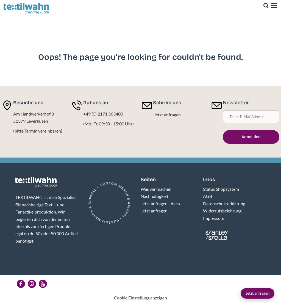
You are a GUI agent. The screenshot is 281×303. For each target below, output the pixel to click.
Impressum (213, 218)
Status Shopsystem (221, 189)
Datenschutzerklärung (224, 203)
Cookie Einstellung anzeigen (140, 297)
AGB (207, 196)
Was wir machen (156, 189)
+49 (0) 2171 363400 (103, 113)
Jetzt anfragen (257, 293)
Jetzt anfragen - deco (160, 203)
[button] (36, 182)
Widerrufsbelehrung (222, 210)
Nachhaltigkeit (154, 196)
